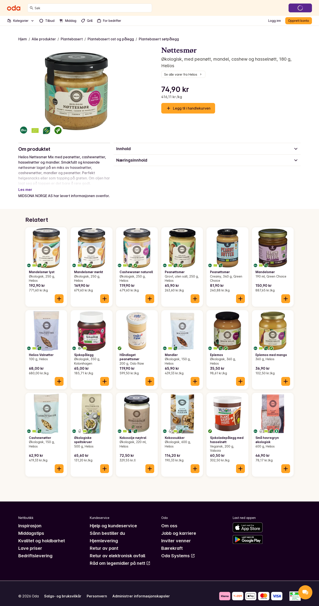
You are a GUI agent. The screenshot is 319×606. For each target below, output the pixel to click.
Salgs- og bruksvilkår (62, 591)
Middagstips (31, 528)
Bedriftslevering (35, 550)
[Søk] (31, 8)
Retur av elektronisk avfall (117, 550)
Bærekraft (172, 543)
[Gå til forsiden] (13, 8)
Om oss (169, 520)
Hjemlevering (104, 535)
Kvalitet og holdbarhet (41, 535)
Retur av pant (104, 543)
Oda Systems (178, 550)
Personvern (97, 591)
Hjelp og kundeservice (113, 520)
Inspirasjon (29, 520)
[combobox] (92, 8)
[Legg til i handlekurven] (59, 293)
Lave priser (30, 543)
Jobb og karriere (178, 528)
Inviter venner (176, 535)
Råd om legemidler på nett (120, 558)
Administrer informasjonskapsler (141, 591)
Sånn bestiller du (107, 528)
